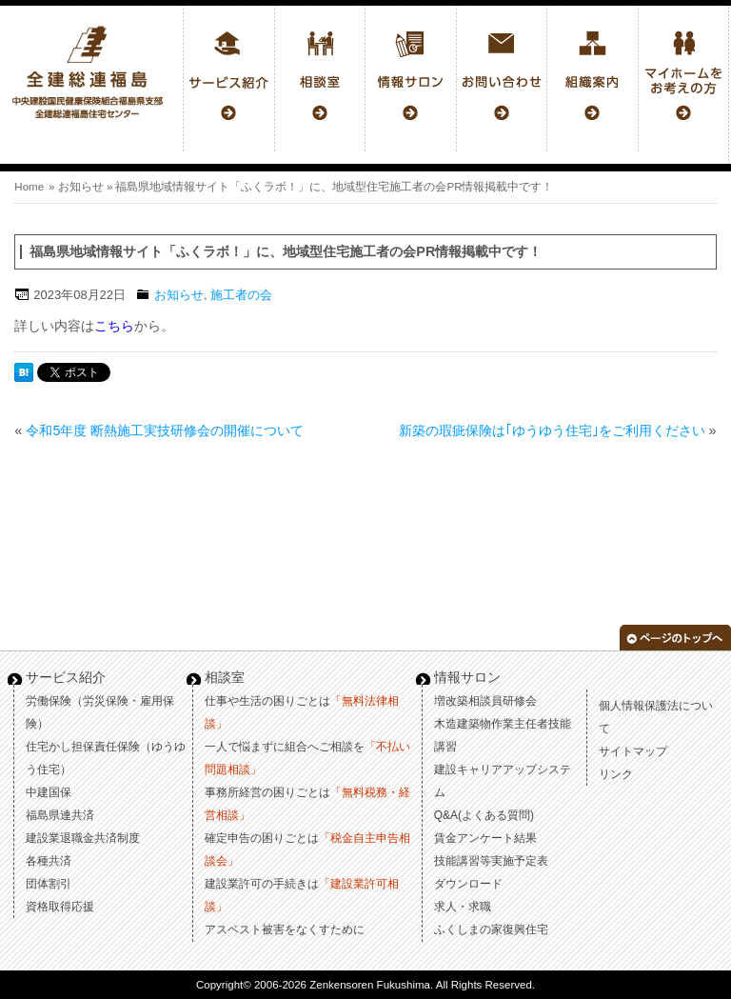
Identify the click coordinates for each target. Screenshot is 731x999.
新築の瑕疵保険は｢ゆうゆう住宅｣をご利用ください (552, 430)
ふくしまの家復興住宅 (491, 929)
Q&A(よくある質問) (484, 815)
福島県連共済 (60, 815)
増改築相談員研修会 (485, 701)
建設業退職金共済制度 (83, 838)
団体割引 (48, 883)
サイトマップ (633, 751)
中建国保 (48, 792)
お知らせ (81, 186)
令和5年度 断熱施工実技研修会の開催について (165, 430)
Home (29, 186)
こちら (114, 325)
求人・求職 (462, 906)
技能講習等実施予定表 (491, 861)
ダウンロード (468, 883)
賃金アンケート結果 (485, 838)
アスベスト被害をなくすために (285, 929)
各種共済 (48, 861)
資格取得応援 (60, 906)
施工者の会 (241, 295)
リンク (616, 774)
